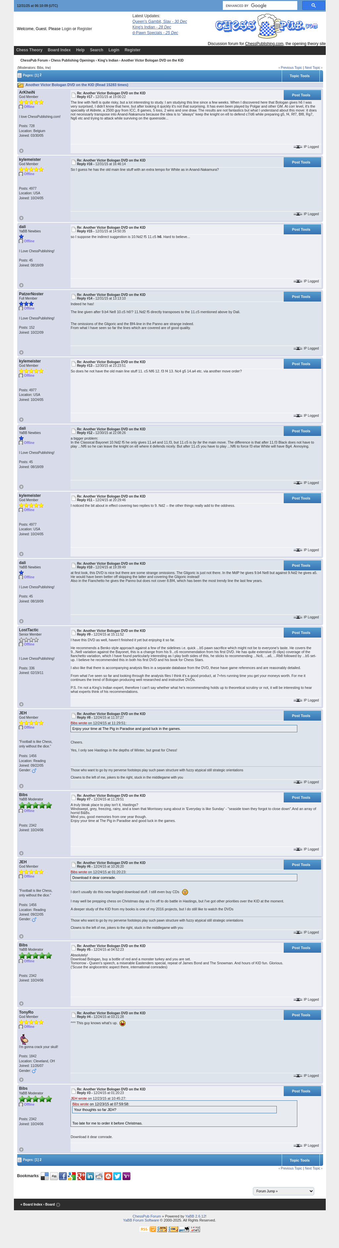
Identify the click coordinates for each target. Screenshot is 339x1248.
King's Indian (151, 27)
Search (96, 50)
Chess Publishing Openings (73, 60)
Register (84, 28)
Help (80, 50)
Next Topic (312, 68)
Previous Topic (291, 68)
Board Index (59, 50)
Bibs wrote (79, 723)
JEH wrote (79, 1098)
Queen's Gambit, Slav (159, 21)
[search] (259, 6)
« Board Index (31, 1205)
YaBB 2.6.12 (195, 1216)
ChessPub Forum (34, 60)
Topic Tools (300, 76)
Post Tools (301, 95)
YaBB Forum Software (141, 1220)
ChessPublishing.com (264, 43)
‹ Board (49, 1205)
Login (67, 28)
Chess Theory (29, 50)
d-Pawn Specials (155, 32)
